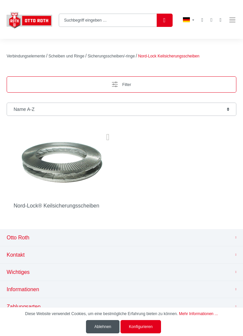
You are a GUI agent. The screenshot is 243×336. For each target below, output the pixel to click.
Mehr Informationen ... (198, 313)
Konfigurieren (140, 326)
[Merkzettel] (202, 20)
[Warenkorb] (220, 20)
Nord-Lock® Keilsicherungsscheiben (56, 206)
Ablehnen (102, 326)
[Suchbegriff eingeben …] (108, 20)
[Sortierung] (121, 109)
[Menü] (232, 20)
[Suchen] (165, 20)
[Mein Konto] (211, 20)
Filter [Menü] (121, 83)
